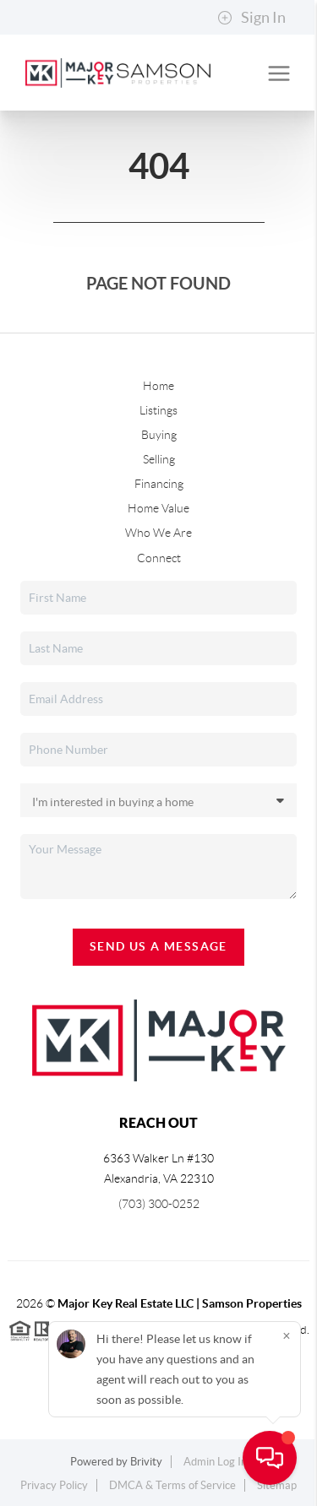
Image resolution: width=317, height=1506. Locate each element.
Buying (159, 435)
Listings (158, 410)
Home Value (158, 508)
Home (158, 386)
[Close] (286, 1336)
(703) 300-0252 (158, 1204)
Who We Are (158, 532)
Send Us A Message (158, 946)
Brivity (146, 1461)
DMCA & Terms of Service (172, 1485)
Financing (158, 483)
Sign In (251, 17)
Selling (159, 459)
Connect (159, 558)
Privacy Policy (54, 1485)
